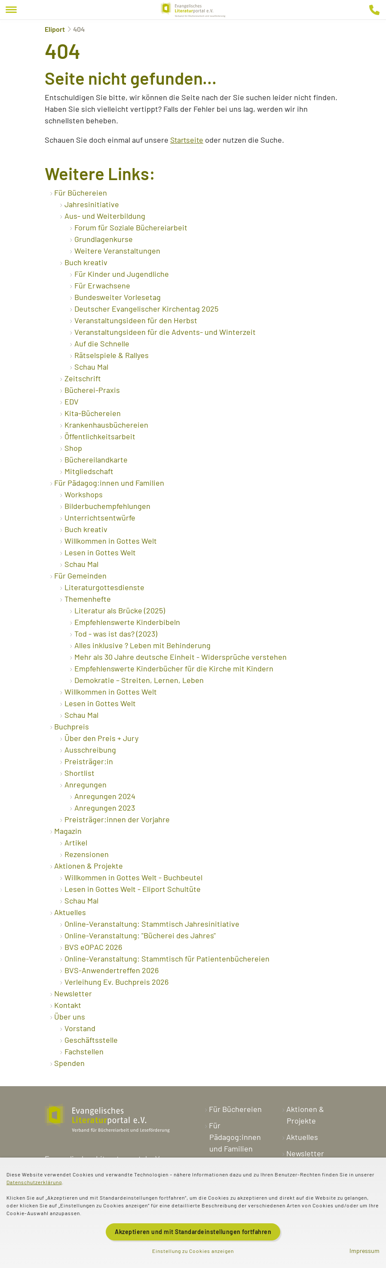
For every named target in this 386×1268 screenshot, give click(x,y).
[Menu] (11, 9)
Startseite (187, 139)
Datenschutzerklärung (34, 1182)
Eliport (55, 29)
